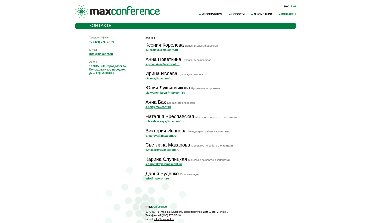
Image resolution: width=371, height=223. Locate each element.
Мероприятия (212, 14)
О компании (263, 14)
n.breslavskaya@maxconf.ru (165, 121)
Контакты (288, 14)
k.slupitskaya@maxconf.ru (164, 164)
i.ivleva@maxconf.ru (159, 78)
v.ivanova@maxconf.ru (161, 135)
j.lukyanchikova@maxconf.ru (165, 92)
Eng (293, 6)
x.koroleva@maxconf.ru (162, 50)
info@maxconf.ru (101, 54)
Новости (238, 14)
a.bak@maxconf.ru (158, 107)
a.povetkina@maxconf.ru (163, 64)
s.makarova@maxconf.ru (163, 150)
